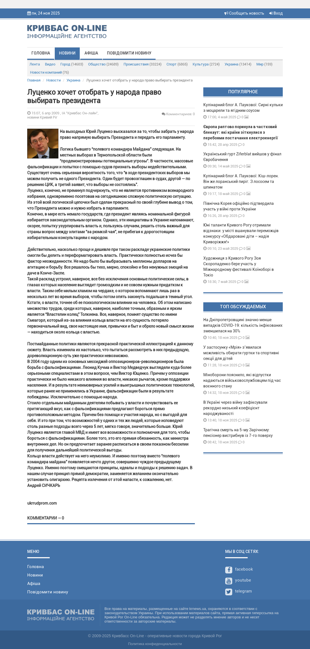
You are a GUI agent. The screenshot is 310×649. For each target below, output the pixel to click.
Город (71, 64)
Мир (264, 64)
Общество (103, 64)
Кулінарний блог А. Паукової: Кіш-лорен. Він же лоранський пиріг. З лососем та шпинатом (241, 181)
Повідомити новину (129, 53)
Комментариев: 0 (178, 114)
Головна (40, 53)
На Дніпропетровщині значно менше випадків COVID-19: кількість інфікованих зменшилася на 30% (242, 325)
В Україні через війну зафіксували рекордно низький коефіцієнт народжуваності (235, 408)
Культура (206, 64)
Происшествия (142, 64)
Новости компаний (49, 72)
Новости (53, 80)
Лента (34, 64)
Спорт (177, 64)
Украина (238, 64)
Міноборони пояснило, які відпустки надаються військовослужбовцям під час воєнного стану (242, 380)
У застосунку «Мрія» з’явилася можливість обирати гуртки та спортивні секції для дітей (241, 353)
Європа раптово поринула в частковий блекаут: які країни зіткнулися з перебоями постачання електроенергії (240, 132)
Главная (33, 80)
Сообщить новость (244, 13)
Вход (276, 13)
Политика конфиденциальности (155, 644)
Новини (67, 53)
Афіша (91, 53)
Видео (50, 64)
